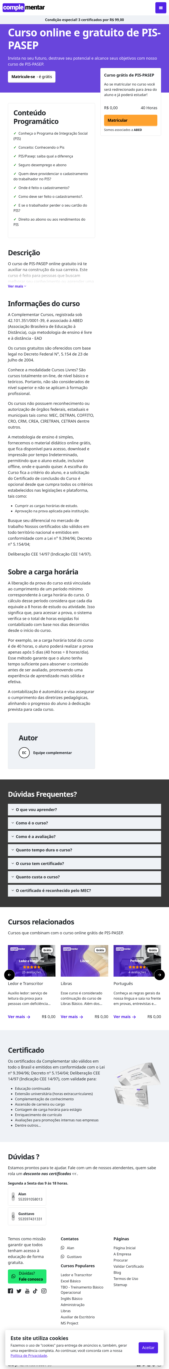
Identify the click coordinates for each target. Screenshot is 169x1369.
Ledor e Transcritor (76, 1274)
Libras (66, 1310)
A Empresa (122, 1254)
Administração (72, 1304)
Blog (117, 1272)
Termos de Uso (126, 1278)
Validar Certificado (129, 1266)
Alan (67, 1248)
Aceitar (148, 1347)
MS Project (69, 1323)
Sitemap (120, 1284)
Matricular (117, 120)
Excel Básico (71, 1281)
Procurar (121, 1260)
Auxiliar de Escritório (78, 1317)
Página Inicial (125, 1248)
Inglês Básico (72, 1298)
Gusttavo (71, 1256)
